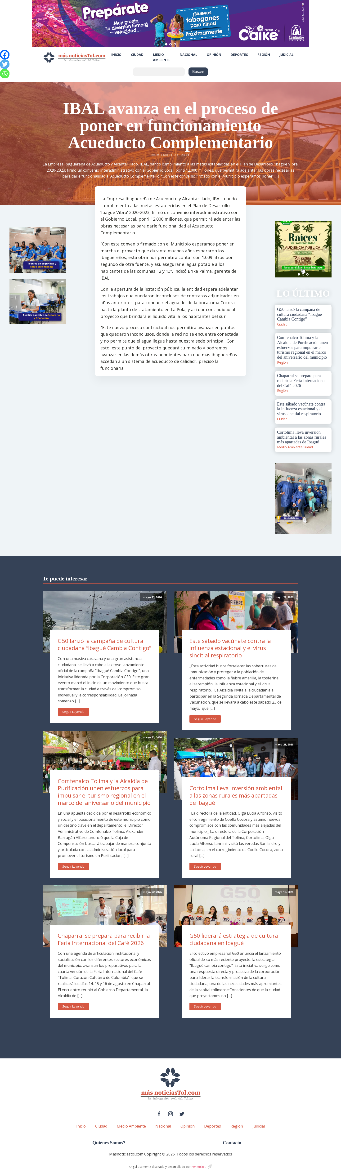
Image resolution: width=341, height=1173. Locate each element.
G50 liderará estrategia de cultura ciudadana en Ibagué (233, 939)
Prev (281, 249)
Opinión (214, 54)
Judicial (286, 54)
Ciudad (137, 54)
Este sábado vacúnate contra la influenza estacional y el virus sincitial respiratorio (230, 648)
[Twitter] (4, 64)
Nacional (188, 54)
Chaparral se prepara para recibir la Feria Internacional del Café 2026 (104, 939)
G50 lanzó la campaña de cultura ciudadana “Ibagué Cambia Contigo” (104, 644)
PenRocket (199, 1167)
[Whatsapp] (4, 73)
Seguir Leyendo (73, 711)
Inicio (116, 54)
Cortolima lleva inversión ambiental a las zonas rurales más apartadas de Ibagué (235, 795)
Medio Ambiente (161, 57)
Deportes (239, 54)
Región (263, 54)
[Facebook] (4, 54)
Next (325, 249)
